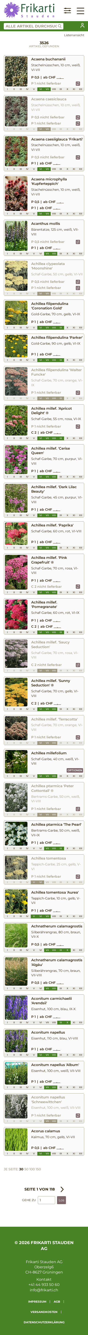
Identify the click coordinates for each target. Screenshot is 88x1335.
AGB (57, 1301)
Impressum (37, 1301)
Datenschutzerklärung (44, 1322)
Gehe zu (29, 1200)
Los (61, 1200)
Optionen (75, 770)
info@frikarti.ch (44, 1290)
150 (38, 1169)
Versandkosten (44, 1312)
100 (32, 1169)
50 (26, 1169)
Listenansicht (74, 35)
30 (21, 1169)
